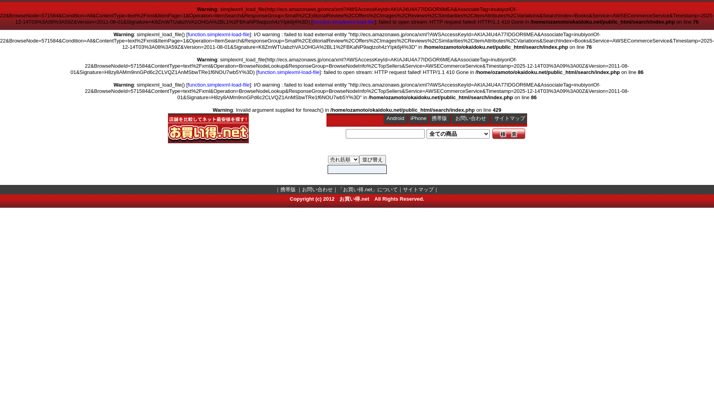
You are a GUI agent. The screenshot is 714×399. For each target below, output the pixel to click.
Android (396, 118)
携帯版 (439, 118)
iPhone (418, 118)
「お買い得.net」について (368, 189)
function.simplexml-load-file (344, 22)
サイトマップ (509, 118)
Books (343, 159)
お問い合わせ (470, 118)
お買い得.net (354, 199)
